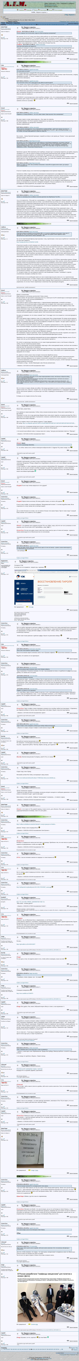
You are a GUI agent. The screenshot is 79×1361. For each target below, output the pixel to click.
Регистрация (52, 5)
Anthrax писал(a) (40, 44)
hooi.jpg (29, 607)
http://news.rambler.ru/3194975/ (25, 993)
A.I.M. (4, 17)
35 (29, 24)
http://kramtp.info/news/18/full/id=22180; (27, 242)
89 (67, 24)
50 (56, 24)
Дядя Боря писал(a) (34, 141)
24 (9, 24)
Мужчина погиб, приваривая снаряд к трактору (30, 1069)
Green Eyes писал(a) (34, 648)
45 (47, 24)
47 (51, 24)
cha (21, 20)
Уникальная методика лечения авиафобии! (26, 1040)
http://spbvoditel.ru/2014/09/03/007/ (26, 944)
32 (24, 24)
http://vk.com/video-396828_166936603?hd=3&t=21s (31, 902)
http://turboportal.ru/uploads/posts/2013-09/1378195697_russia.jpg (34, 887)
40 (38, 24)
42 (42, 24)
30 (20, 24)
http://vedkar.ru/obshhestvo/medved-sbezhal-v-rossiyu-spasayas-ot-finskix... (36, 824)
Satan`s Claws (28, 20)
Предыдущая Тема (64, 21)
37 (33, 24)
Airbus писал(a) (33, 1047)
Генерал (7, 18)
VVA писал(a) (33, 1246)
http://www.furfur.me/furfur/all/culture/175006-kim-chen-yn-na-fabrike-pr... (36, 778)
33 (26, 24)
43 (44, 24)
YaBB (31, 1359)
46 (49, 24)
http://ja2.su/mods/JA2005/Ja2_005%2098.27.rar (51, 949)
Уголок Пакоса (9, 20)
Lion (23, 20)
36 (31, 24)
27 (15, 24)
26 (13, 24)
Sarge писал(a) (33, 973)
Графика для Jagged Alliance (22, 518)
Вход (46, 5)
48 (52, 24)
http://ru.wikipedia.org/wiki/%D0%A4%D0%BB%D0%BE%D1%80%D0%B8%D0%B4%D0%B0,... (49, 423)
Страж (18, 1077)
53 (62, 24)
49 (54, 24)
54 (63, 24)
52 (60, 24)
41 (40, 24)
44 (45, 24)
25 (11, 24)
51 (58, 24)
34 (27, 24)
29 (18, 24)
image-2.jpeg (33, 1170)
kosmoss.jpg (33, 1324)
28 (17, 24)
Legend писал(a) (33, 69)
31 (22, 24)
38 (35, 24)
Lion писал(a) (33, 667)
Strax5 (33, 20)
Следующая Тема (74, 21)
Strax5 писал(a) (39, 31)
